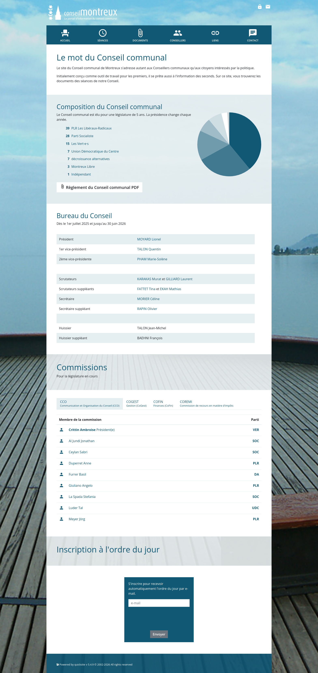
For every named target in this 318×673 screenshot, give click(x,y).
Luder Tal (76, 508)
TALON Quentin (149, 249)
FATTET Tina (146, 289)
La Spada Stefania (82, 496)
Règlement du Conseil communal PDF (99, 187)
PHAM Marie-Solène (152, 259)
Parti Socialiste (82, 136)
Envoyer (159, 634)
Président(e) (92, 429)
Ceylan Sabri (78, 452)
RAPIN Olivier (147, 309)
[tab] (90, 403)
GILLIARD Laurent (179, 279)
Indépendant (81, 174)
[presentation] (159, 618)
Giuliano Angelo (80, 485)
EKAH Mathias (170, 289)
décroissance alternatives (90, 159)
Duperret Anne (80, 463)
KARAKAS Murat (149, 279)
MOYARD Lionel (149, 239)
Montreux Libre (83, 166)
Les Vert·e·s (80, 143)
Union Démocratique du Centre (95, 151)
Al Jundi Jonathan (82, 441)
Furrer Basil (77, 474)
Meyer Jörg (77, 519)
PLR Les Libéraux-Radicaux (91, 128)
